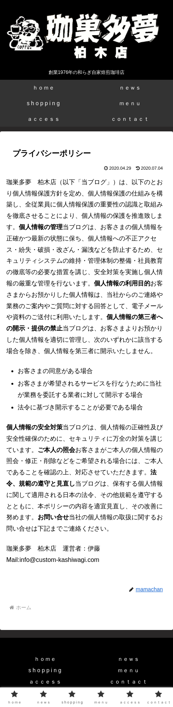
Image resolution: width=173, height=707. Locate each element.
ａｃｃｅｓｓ (45, 681)
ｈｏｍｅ (45, 659)
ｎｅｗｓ (128, 659)
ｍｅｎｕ (128, 670)
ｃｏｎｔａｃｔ (128, 681)
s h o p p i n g (44, 670)
